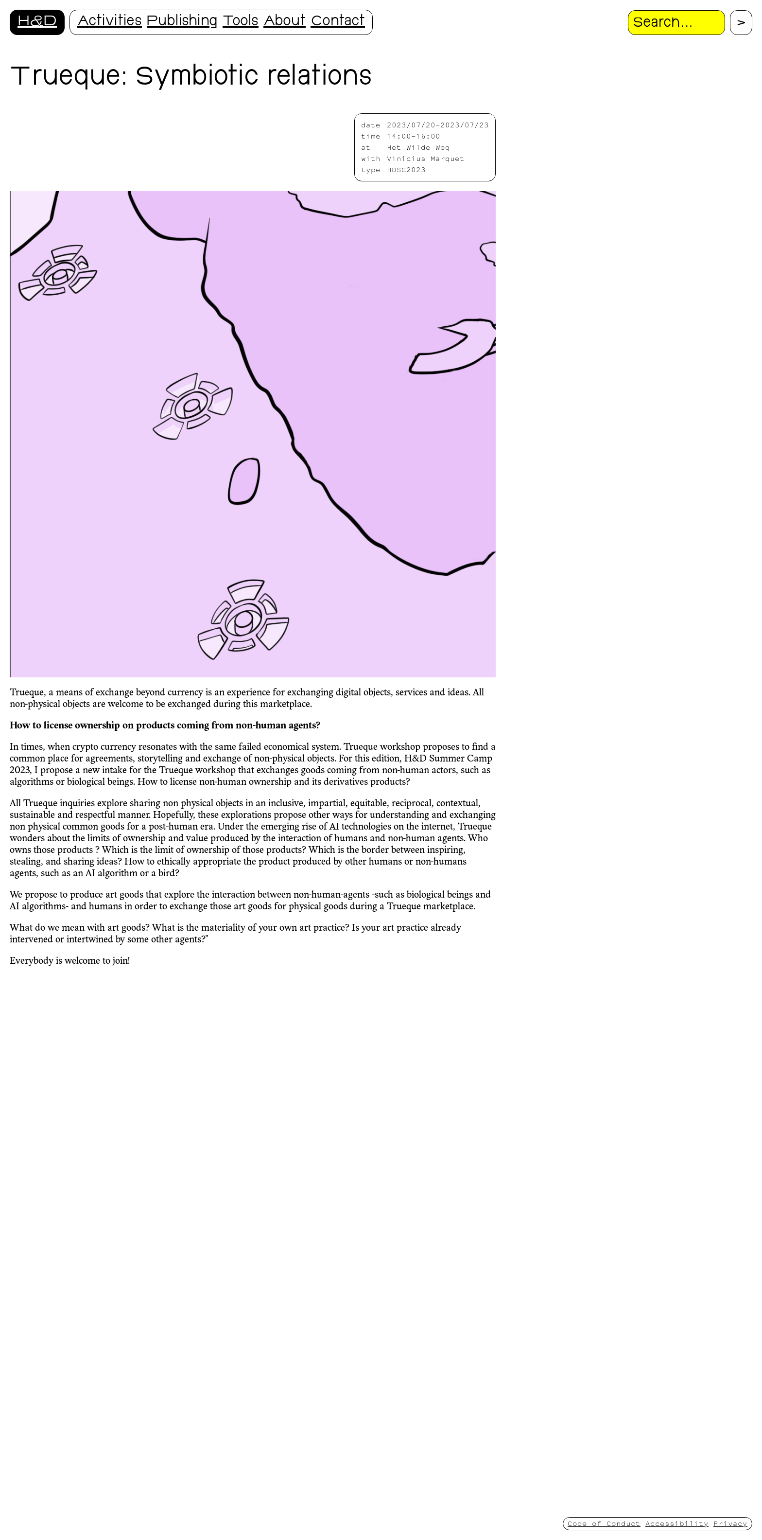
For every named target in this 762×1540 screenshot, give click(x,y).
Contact (338, 22)
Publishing (182, 22)
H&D (37, 22)
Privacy (730, 1523)
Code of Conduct (604, 1523)
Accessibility (677, 1523)
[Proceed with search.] (741, 22)
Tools (241, 22)
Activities (109, 22)
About (284, 22)
